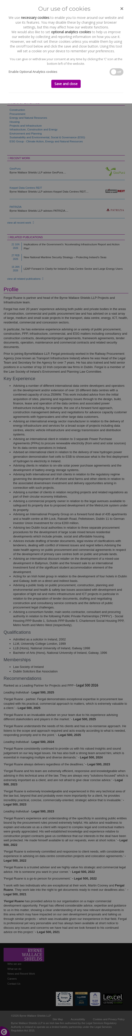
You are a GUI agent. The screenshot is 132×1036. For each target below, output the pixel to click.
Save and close (66, 83)
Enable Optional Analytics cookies (33, 72)
